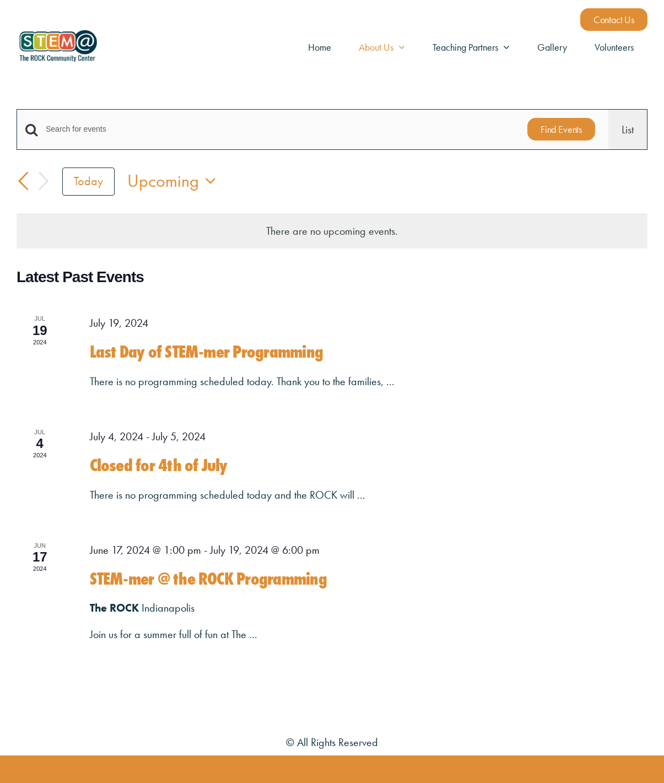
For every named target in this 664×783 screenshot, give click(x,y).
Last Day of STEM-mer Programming (206, 352)
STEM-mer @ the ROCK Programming (208, 579)
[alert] (332, 231)
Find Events (561, 129)
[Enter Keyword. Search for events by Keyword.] (280, 129)
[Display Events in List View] (628, 129)
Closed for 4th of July (159, 465)
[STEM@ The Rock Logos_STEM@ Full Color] (58, 33)
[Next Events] (43, 181)
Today (88, 181)
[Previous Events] (23, 181)
